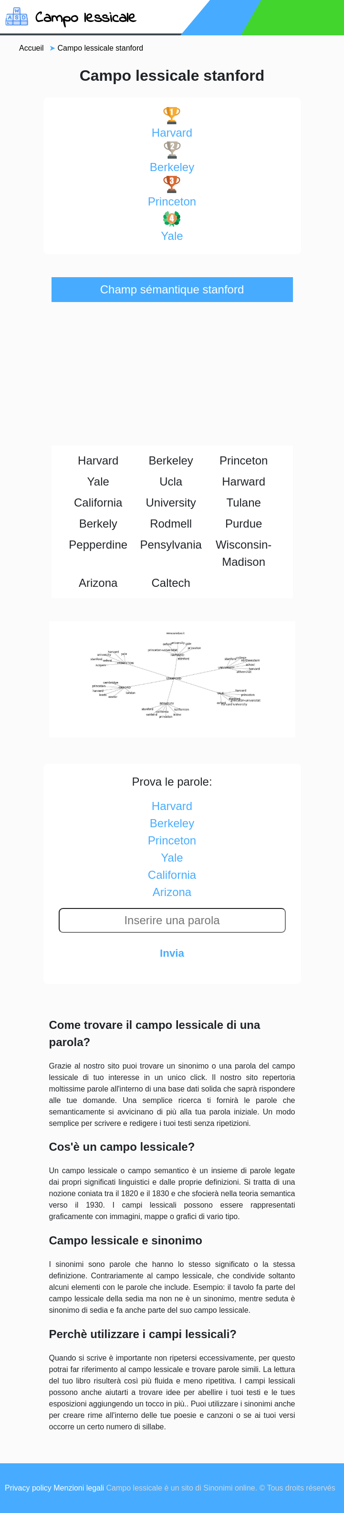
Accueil (31, 48)
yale (172, 226)
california (172, 874)
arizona (172, 892)
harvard (172, 123)
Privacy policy (28, 1488)
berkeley (172, 157)
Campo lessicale (85, 18)
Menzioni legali (78, 1488)
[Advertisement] (172, 374)
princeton (172, 192)
